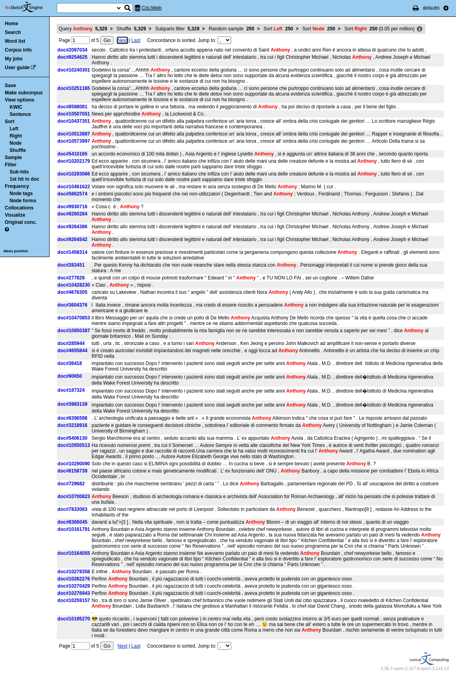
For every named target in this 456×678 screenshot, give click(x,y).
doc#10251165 (74, 88)
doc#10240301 (74, 70)
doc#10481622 (74, 186)
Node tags (21, 193)
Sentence (20, 114)
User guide (17, 67)
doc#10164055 (74, 553)
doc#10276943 (74, 593)
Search (13, 32)
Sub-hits (19, 172)
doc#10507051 (74, 114)
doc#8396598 (73, 418)
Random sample (231, 29)
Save (10, 85)
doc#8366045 (73, 522)
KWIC (16, 107)
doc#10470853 (74, 318)
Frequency (17, 186)
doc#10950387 (74, 330)
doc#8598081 (73, 107)
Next (123, 40)
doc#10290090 (74, 464)
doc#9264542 (73, 239)
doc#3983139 (73, 404)
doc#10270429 (74, 586)
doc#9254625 (73, 57)
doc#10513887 (74, 134)
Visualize (15, 215)
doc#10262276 (74, 579)
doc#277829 (71, 278)
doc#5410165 (73, 154)
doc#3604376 (73, 305)
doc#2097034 (73, 50)
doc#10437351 (74, 121)
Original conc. (21, 222)
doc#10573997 (74, 141)
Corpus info (18, 50)
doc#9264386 (73, 226)
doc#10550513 (74, 445)
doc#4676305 (73, 292)
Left (14, 129)
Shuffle (18, 150)
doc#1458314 (73, 252)
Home (11, 23)
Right (16, 136)
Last (135, 40)
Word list (15, 41)
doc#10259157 (74, 600)
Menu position (16, 251)
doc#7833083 (73, 509)
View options (19, 100)
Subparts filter (177, 29)
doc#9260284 (73, 214)
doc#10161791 (74, 529)
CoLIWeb (152, 8)
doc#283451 (71, 265)
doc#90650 (70, 376)
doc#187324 (71, 390)
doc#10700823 (74, 496)
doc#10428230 (74, 285)
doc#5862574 (73, 194)
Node (16, 143)
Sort (9, 121)
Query (83, 29)
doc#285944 (71, 343)
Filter (10, 165)
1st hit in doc (24, 179)
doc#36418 (70, 363)
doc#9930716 (73, 206)
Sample (13, 157)
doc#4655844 (73, 350)
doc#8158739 (73, 471)
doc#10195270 (74, 619)
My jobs (14, 59)
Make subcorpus (24, 93)
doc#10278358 (74, 571)
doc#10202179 (74, 161)
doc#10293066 (74, 174)
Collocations (19, 208)
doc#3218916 (73, 425)
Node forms (23, 200)
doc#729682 (71, 484)
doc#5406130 (73, 438)
